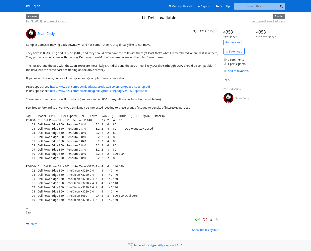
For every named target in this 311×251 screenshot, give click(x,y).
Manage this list (180, 6)
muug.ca (33, 6)
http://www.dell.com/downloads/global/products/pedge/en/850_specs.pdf (98, 91)
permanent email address (268, 21)
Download (234, 51)
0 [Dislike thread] (205, 219)
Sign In (204, 6)
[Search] (281, 6)
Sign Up (223, 6)
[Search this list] (256, 6)
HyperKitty (156, 245)
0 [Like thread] (198, 219)
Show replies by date (205, 230)
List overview (232, 42)
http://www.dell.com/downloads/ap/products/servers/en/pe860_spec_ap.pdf (100, 86)
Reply (31, 223)
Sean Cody (46, 33)
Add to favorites (236, 71)
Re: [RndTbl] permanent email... (46, 21)
